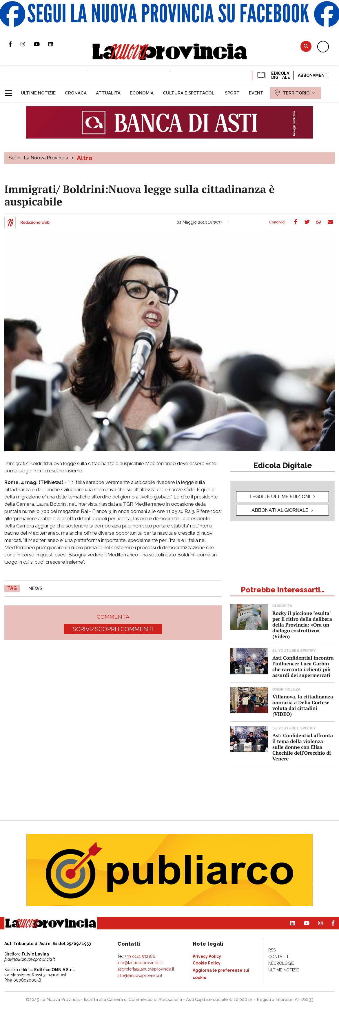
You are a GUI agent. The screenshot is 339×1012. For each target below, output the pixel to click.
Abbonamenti (313, 75)
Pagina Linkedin (55, 44)
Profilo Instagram (27, 44)
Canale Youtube (41, 44)
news (35, 588)
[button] (10, 90)
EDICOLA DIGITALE (273, 75)
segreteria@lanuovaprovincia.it (145, 969)
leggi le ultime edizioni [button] (280, 496)
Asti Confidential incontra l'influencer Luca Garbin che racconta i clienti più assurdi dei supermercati (303, 666)
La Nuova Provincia (46, 158)
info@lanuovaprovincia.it (140, 962)
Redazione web (35, 222)
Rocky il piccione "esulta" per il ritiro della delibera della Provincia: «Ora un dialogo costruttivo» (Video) (302, 625)
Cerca (305, 46)
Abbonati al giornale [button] (279, 510)
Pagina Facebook (15, 44)
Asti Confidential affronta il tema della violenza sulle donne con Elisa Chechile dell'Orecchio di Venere (302, 747)
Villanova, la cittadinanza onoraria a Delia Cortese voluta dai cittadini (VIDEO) (302, 705)
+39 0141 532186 (140, 956)
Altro (84, 158)
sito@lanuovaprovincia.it (139, 975)
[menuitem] (38, 93)
